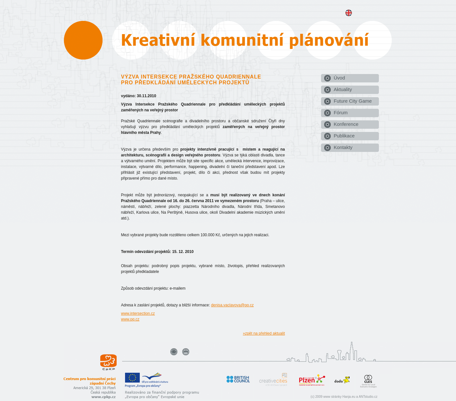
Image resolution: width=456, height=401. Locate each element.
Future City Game (353, 101)
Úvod (339, 77)
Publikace (344, 135)
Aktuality (343, 89)
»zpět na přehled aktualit (264, 333)
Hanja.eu (349, 396)
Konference (346, 124)
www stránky (332, 396)
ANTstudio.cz (368, 396)
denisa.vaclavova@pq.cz (232, 305)
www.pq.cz (130, 319)
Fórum (341, 112)
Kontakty (343, 147)
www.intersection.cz (138, 313)
